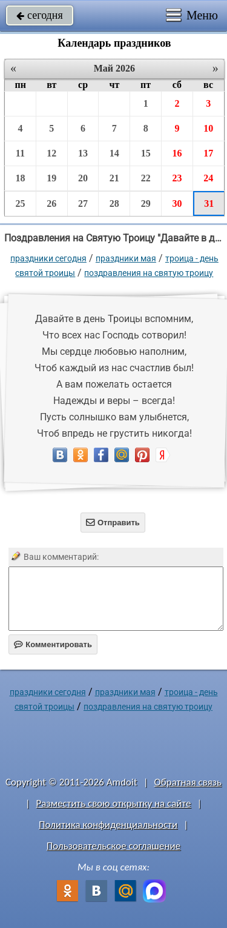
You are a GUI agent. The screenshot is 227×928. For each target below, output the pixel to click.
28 (114, 203)
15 (146, 153)
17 (208, 153)
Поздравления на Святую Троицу (148, 273)
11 (20, 153)
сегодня (39, 15)
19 (51, 178)
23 (177, 178)
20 (83, 178)
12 (51, 153)
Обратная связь (188, 782)
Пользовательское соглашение (113, 845)
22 (146, 178)
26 (51, 203)
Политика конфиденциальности (108, 824)
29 (146, 203)
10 (208, 128)
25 (20, 203)
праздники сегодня (48, 258)
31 (209, 203)
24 (208, 178)
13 (83, 153)
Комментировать (53, 644)
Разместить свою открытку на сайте (113, 803)
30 (177, 203)
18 (20, 178)
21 (114, 178)
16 (177, 153)
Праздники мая (126, 258)
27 (83, 203)
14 (114, 153)
